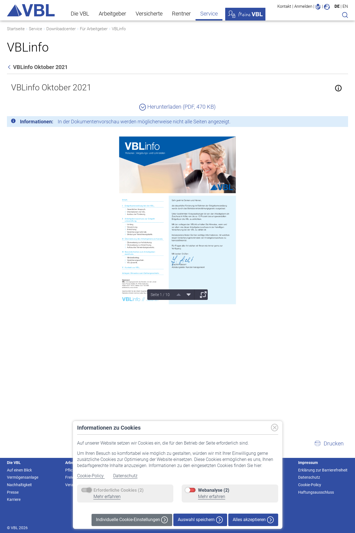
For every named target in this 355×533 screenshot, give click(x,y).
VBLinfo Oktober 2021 (51, 87)
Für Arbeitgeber (94, 28)
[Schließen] (328, 122)
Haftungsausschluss (316, 492)
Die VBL (80, 13)
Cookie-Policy (91, 475)
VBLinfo (119, 28)
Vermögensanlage (22, 477)
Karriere (14, 499)
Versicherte (149, 13)
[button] (329, 443)
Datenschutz (125, 475)
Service (209, 13)
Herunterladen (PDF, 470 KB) (177, 106)
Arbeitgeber (112, 13)
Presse (13, 492)
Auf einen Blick (19, 470)
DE (336, 6)
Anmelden (303, 6)
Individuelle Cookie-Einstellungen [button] (132, 519)
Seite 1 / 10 (160, 294)
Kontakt (284, 6)
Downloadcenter (61, 28)
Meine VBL (245, 14)
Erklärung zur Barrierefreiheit (323, 470)
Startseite (16, 28)
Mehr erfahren (107, 496)
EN (345, 6)
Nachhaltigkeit (19, 485)
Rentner (181, 13)
